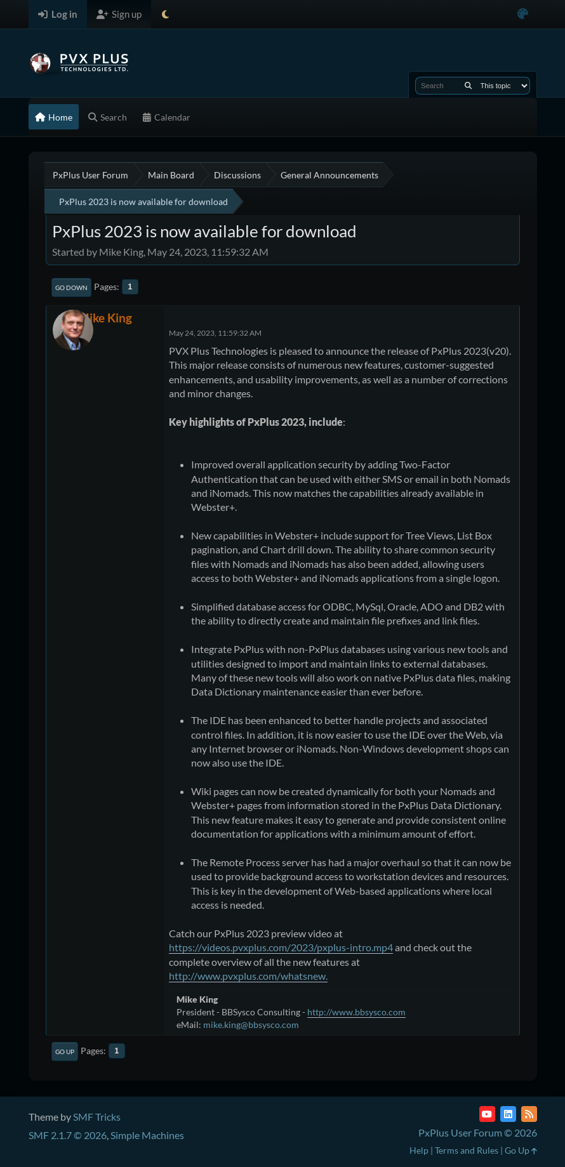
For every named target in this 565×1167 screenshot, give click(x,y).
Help (419, 1150)
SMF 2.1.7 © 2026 (68, 1135)
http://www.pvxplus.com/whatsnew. (248, 976)
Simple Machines (147, 1135)
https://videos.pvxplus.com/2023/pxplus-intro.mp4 (281, 947)
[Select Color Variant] (522, 14)
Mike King (105, 317)
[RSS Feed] (529, 1114)
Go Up (64, 1051)
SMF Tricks (97, 1117)
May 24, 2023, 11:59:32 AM (215, 333)
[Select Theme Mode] (165, 14)
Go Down (71, 287)
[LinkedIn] (508, 1114)
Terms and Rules (466, 1150)
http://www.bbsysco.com (356, 1011)
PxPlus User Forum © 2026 (477, 1132)
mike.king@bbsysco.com (251, 1024)
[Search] (468, 86)
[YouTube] (487, 1114)
